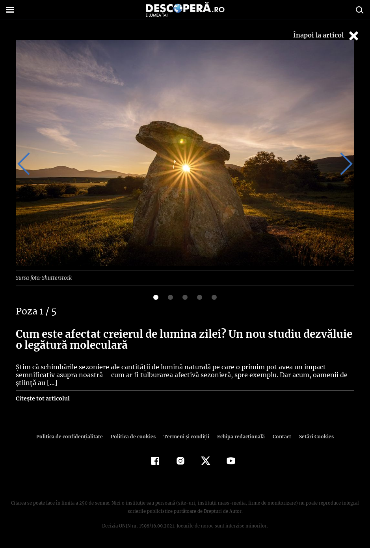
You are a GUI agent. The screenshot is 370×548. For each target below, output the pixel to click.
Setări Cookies (312, 436)
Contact (279, 436)
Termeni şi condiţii (186, 436)
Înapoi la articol (326, 35)
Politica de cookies (134, 436)
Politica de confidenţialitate (73, 436)
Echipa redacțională (239, 436)
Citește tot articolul (42, 398)
